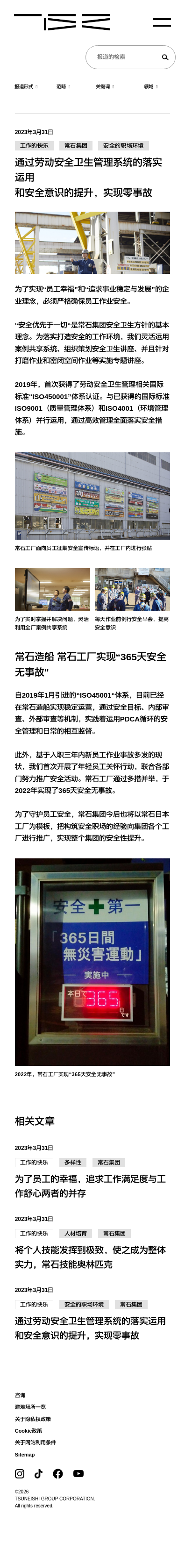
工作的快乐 (34, 146)
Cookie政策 (29, 1431)
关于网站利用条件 (35, 1442)
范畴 (64, 86)
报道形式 (26, 86)
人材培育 (75, 1233)
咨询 (20, 1395)
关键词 (105, 86)
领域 (151, 86)
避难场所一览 (30, 1407)
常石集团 (75, 146)
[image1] (93, 496)
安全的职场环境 (123, 146)
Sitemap (25, 1454)
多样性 (72, 1162)
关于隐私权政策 (33, 1419)
